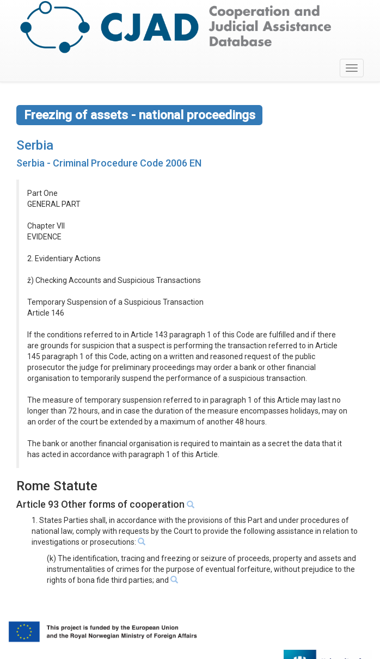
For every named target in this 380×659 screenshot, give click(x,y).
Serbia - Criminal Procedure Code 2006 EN (108, 163)
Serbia (34, 145)
